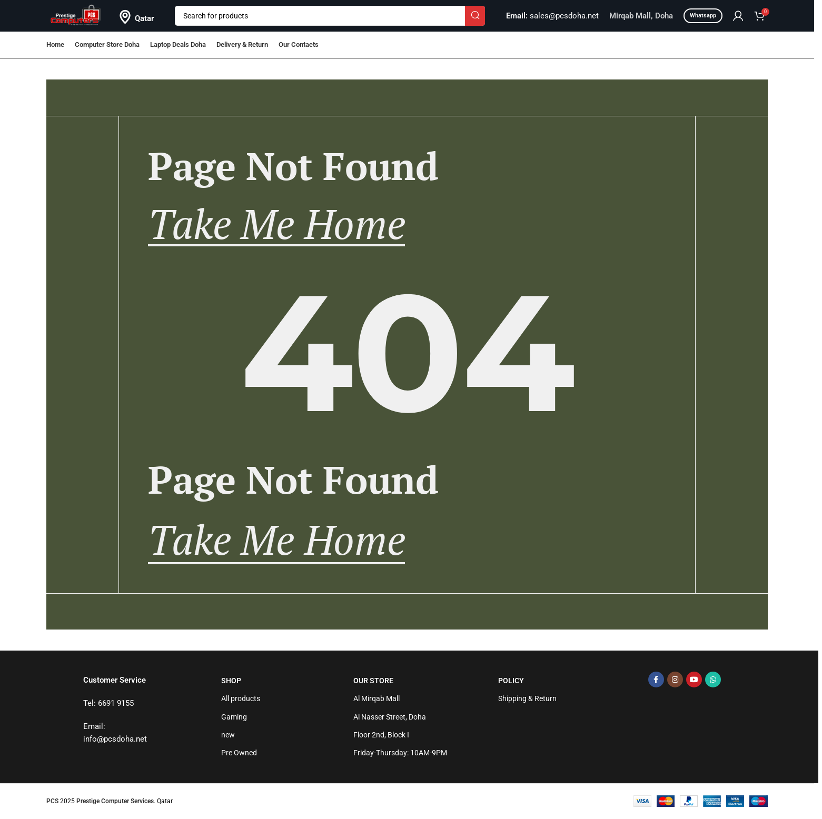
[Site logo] (75, 15)
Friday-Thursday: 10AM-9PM (400, 752)
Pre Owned (239, 752)
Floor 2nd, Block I (381, 735)
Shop (231, 680)
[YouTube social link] (694, 679)
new (228, 735)
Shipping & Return (527, 698)
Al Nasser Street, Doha (389, 717)
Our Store (373, 680)
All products (240, 698)
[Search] (330, 16)
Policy (511, 680)
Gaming (234, 717)
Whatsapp (703, 15)
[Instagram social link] (675, 679)
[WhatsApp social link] (713, 679)
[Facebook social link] (656, 679)
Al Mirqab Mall (376, 698)
